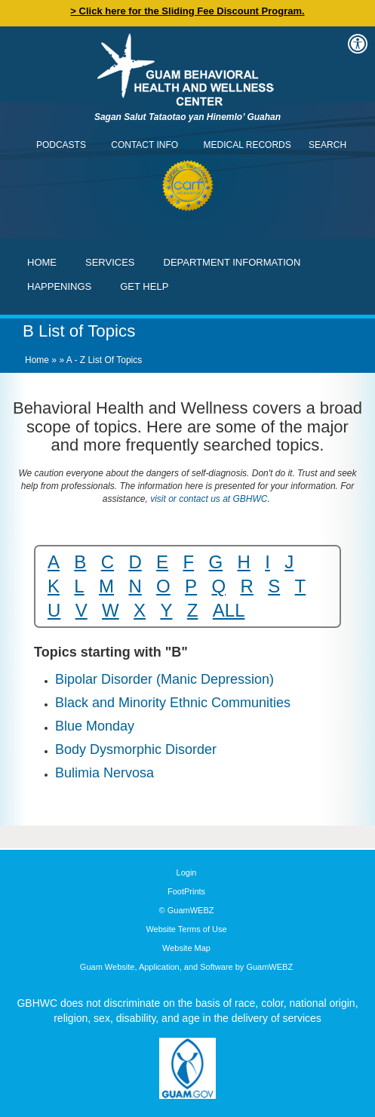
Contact (19, 19)
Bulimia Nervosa (104, 772)
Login (187, 872)
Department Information (232, 262)
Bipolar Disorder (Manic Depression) (164, 679)
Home (42, 262)
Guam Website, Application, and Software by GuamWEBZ (186, 966)
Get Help (144, 286)
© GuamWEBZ (186, 910)
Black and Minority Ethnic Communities (172, 702)
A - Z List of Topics (104, 360)
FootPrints (186, 891)
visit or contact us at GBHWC (208, 499)
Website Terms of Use (186, 929)
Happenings (59, 286)
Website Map (186, 947)
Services (110, 262)
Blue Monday (94, 726)
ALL (229, 610)
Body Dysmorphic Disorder (136, 749)
